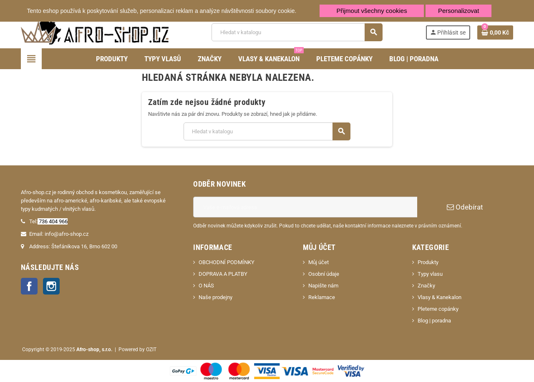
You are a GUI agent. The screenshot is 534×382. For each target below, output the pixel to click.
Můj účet (318, 262)
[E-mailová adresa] (305, 207)
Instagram (51, 286)
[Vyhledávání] (297, 32)
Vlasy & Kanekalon (439, 297)
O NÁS (206, 285)
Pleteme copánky (438, 309)
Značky (426, 285)
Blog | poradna (434, 320)
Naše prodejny (215, 297)
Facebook (29, 286)
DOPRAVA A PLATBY (223, 274)
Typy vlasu (430, 274)
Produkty (428, 262)
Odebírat (465, 207)
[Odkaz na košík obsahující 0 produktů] (495, 32)
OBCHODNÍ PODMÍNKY (226, 262)
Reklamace (321, 297)
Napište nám (323, 285)
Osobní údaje (323, 274)
